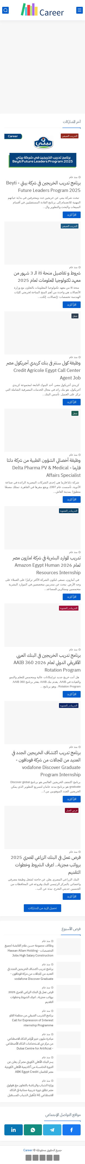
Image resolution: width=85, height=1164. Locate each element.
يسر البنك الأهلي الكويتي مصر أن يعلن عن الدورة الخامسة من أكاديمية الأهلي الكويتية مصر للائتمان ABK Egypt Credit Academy (29, 1067)
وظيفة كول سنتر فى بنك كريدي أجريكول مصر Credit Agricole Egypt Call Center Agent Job (43, 370)
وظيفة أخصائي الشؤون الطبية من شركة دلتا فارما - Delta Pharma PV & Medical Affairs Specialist (44, 468)
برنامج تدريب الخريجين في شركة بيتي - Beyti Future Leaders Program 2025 (43, 186)
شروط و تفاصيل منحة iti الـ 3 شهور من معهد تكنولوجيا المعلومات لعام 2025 (47, 276)
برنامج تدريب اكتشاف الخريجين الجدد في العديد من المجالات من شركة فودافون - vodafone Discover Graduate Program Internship (46, 763)
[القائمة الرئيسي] (79, 10)
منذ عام (73, 177)
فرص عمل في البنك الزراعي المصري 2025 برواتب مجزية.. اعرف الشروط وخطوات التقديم (46, 865)
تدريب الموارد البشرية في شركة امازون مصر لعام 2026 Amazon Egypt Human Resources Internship (47, 565)
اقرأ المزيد (71, 214)
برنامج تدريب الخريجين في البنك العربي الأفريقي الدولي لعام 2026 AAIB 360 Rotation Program (47, 663)
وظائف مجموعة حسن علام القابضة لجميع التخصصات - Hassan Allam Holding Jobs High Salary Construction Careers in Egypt (29, 950)
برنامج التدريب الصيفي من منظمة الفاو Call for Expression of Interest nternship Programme (31, 1020)
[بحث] (5, 10)
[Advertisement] (42, 67)
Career (28, 1150)
